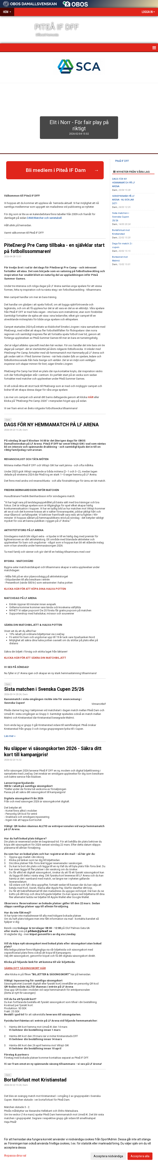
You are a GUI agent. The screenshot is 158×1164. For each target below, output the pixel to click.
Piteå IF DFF (122, 160)
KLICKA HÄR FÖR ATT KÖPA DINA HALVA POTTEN (35, 588)
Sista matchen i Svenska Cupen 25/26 (44, 689)
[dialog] (79, 1147)
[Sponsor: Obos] (75, 3)
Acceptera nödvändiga (108, 1156)
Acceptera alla (140, 1156)
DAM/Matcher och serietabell (44, 217)
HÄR (90, 397)
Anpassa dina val (15, 1155)
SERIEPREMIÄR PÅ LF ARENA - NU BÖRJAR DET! (123, 200)
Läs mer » (9, 736)
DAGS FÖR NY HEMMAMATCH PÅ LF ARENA (51, 425)
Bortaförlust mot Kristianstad (35, 1080)
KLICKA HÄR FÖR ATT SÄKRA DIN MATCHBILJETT (35, 657)
